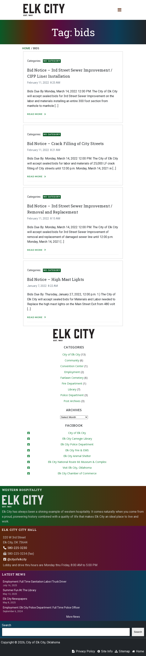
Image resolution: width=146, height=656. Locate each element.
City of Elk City (71, 354)
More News (73, 616)
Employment (72, 372)
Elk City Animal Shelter (77, 456)
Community (72, 360)
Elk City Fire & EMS (77, 450)
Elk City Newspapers (15, 598)
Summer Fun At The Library (19, 590)
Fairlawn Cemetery (72, 378)
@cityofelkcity (15, 559)
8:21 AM (55, 150)
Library (72, 389)
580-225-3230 (15, 548)
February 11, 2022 (38, 82)
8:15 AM (55, 218)
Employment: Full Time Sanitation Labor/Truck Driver (34, 581)
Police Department (72, 395)
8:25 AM (55, 82)
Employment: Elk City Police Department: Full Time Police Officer (41, 607)
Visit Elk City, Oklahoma (77, 467)
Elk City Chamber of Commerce (77, 473)
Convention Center (72, 366)
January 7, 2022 (37, 285)
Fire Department (72, 383)
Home (26, 48)
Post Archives (72, 401)
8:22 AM (53, 285)
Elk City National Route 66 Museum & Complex (77, 462)
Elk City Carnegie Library (77, 438)
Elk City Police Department (77, 444)
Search (6, 625)
